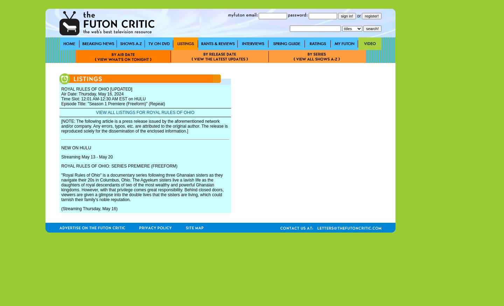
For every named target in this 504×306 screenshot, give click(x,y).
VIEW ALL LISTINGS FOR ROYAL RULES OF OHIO (145, 112)
